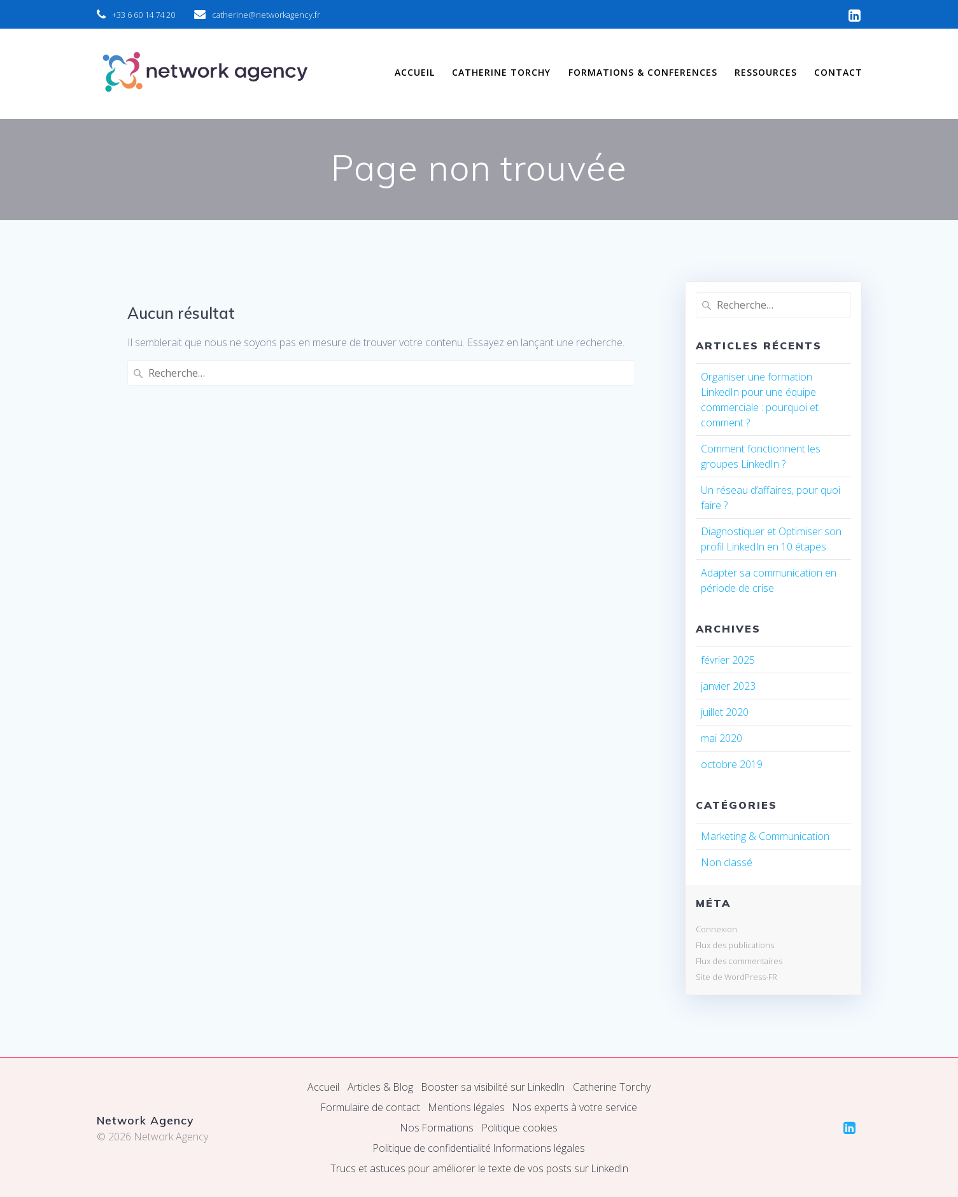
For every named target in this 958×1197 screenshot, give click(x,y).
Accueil (322, 1087)
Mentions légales (466, 1107)
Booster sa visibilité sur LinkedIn (493, 1087)
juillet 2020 (725, 712)
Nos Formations (437, 1128)
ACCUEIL (415, 72)
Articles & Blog (379, 1087)
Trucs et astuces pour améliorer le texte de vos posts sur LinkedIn (479, 1168)
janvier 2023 (728, 686)
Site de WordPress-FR (736, 977)
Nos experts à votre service (575, 1107)
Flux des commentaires (739, 961)
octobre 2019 (732, 764)
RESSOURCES (766, 72)
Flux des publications (735, 945)
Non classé (726, 862)
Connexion (716, 929)
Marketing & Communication (765, 836)
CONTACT (838, 72)
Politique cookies (520, 1128)
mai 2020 (721, 738)
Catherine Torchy (613, 1087)
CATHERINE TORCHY (501, 72)
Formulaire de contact (369, 1107)
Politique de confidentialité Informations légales (479, 1148)
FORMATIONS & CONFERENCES (642, 72)
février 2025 (728, 660)
